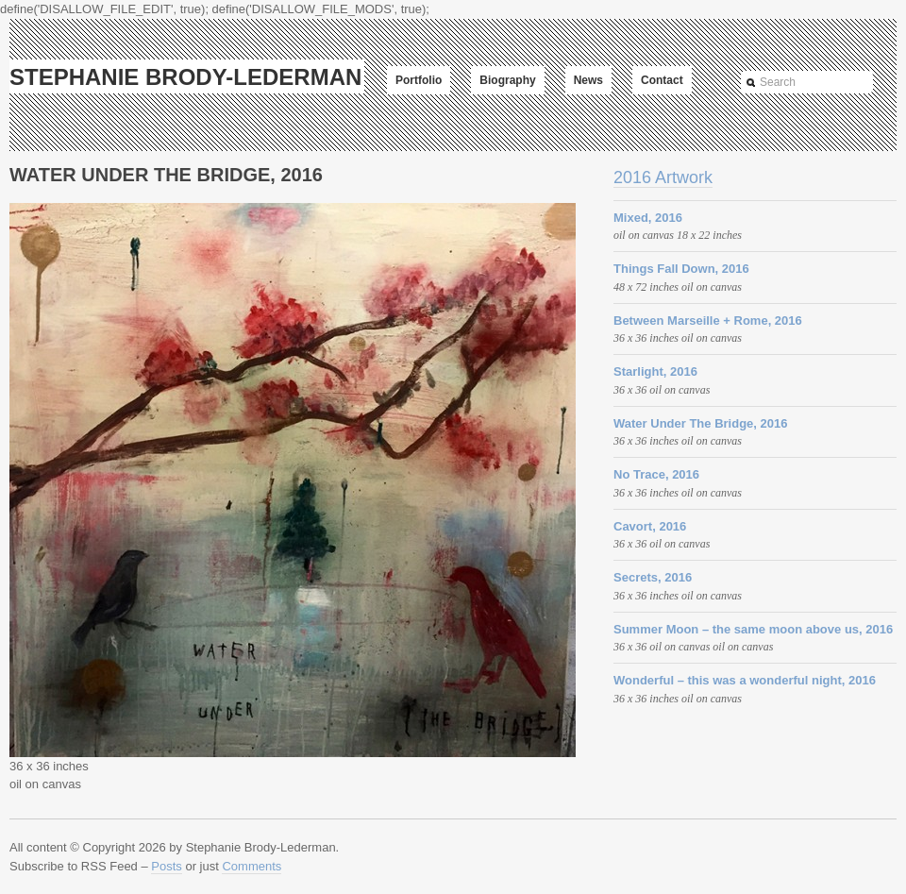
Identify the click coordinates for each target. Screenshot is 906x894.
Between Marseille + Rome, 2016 (707, 320)
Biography (507, 80)
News (588, 80)
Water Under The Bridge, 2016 (700, 423)
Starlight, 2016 (655, 371)
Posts (166, 866)
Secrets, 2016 (652, 577)
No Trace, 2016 (656, 474)
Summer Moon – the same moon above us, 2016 (753, 629)
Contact (662, 80)
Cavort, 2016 (649, 526)
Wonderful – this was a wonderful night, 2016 (744, 680)
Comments (251, 866)
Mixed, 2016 (647, 218)
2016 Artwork (663, 177)
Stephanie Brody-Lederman (185, 77)
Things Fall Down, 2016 (681, 268)
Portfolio (418, 80)
